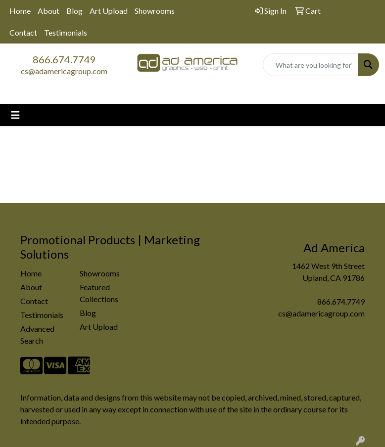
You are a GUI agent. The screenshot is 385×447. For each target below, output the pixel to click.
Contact (23, 32)
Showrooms (155, 10)
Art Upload (109, 10)
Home (20, 10)
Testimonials (65, 32)
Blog (74, 10)
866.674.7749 (64, 59)
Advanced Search (37, 334)
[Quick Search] (310, 64)
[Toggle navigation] (15, 115)
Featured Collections (99, 293)
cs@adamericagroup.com (64, 71)
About (48, 10)
